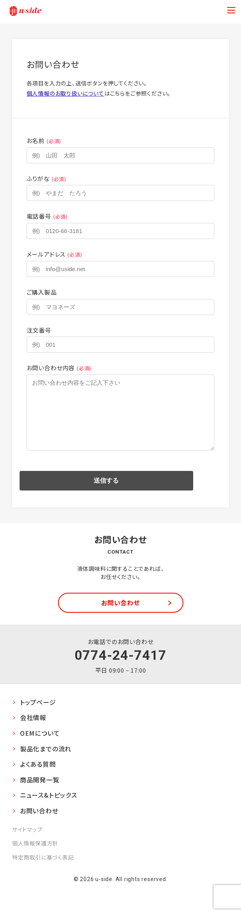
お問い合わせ (120, 614)
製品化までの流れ (45, 760)
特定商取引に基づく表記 (43, 869)
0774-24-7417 (120, 666)
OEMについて (40, 744)
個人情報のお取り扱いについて (65, 93)
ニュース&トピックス (48, 806)
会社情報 (33, 729)
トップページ (38, 714)
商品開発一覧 (40, 791)
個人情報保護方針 (35, 855)
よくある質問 (38, 775)
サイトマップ (27, 841)
